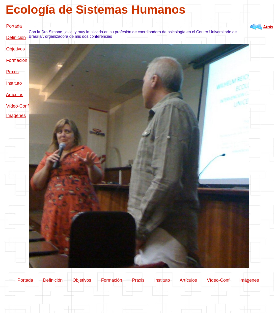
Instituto (14, 83)
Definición (16, 37)
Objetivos (15, 48)
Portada (14, 26)
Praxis (12, 71)
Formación (16, 60)
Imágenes (16, 115)
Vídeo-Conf (17, 106)
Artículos (14, 94)
